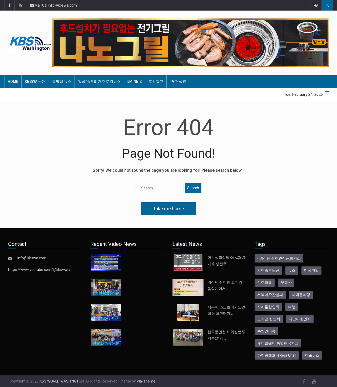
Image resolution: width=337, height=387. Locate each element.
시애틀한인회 (268, 307)
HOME (13, 81)
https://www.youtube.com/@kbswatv (39, 269)
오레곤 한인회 (268, 319)
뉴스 (291, 270)
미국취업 (311, 270)
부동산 (286, 282)
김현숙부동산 (268, 270)
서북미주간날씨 (270, 295)
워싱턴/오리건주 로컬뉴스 (99, 81)
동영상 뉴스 (61, 81)
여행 (291, 307)
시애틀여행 (301, 295)
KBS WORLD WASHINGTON (61, 381)
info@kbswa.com (31, 258)
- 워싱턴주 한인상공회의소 (279, 258)
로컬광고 (155, 81)
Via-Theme (146, 381)
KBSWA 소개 (35, 81)
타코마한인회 (300, 319)
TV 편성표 (178, 81)
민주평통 (264, 282)
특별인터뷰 (266, 331)
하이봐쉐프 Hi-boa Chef (276, 355)
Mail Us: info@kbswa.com (53, 5)
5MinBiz (134, 81)
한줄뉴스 (312, 355)
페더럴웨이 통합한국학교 (278, 343)
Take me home (168, 208)
